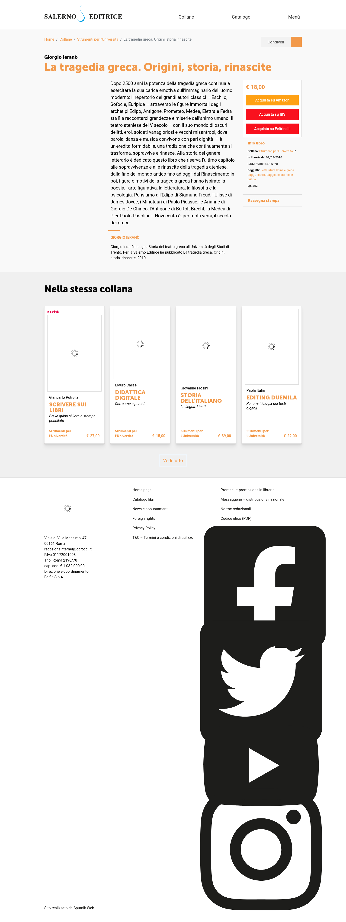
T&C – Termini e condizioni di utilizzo (162, 537)
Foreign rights (143, 518)
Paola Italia (256, 390)
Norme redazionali (236, 509)
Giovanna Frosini (194, 388)
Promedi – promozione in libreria (247, 490)
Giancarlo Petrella (63, 397)
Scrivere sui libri (67, 407)
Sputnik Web (84, 908)
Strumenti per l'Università (98, 39)
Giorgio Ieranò (61, 57)
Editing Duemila (272, 397)
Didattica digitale (130, 395)
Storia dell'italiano (201, 398)
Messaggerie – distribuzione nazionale (252, 499)
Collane (66, 39)
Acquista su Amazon (272, 100)
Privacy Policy (143, 528)
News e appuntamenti (150, 509)
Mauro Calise (126, 385)
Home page (141, 490)
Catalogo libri (143, 499)
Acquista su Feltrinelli (272, 129)
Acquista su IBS (272, 114)
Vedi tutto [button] (173, 460)
